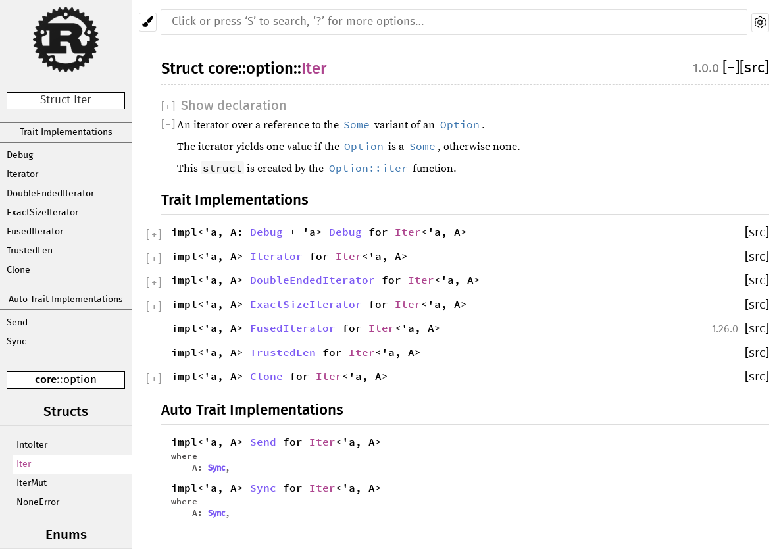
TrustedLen (30, 250)
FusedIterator (35, 231)
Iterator (22, 174)
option (80, 380)
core (46, 379)
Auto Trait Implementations (66, 299)
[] (731, 68)
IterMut (31, 483)
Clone (18, 269)
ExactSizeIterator (42, 212)
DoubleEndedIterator (50, 193)
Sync (16, 341)
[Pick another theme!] (148, 22)
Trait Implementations (66, 132)
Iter (23, 464)
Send (17, 322)
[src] (754, 68)
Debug (20, 155)
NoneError (37, 502)
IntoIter (31, 445)
